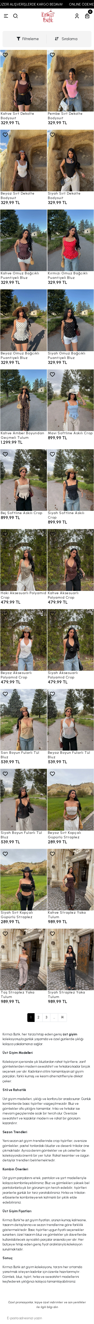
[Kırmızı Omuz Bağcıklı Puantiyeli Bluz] (70, 240)
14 (62, 1017)
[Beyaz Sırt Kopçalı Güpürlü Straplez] (70, 799)
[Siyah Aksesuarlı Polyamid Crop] (70, 640)
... (54, 1017)
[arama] (15, 16)
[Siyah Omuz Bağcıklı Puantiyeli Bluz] (70, 320)
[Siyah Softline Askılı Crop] (70, 480)
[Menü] (6, 16)
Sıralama (66, 39)
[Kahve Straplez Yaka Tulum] (70, 879)
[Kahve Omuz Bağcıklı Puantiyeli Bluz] (23, 240)
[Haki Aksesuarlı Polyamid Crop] (23, 560)
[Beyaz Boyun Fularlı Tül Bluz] (70, 720)
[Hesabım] (77, 16)
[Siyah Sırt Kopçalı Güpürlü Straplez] (23, 879)
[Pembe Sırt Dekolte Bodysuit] (70, 80)
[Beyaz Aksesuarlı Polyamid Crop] (23, 640)
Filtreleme (28, 39)
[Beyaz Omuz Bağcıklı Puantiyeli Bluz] (23, 320)
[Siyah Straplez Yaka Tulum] (70, 959)
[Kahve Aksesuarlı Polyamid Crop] (70, 560)
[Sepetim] (87, 16)
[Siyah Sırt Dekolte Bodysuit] (70, 160)
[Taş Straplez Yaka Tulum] (23, 959)
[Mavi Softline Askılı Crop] (70, 400)
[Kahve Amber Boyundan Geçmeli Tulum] (23, 400)
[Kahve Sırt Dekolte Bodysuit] (23, 80)
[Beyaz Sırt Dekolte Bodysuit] (23, 160)
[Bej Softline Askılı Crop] (23, 480)
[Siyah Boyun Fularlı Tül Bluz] (23, 799)
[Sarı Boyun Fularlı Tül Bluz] (23, 720)
